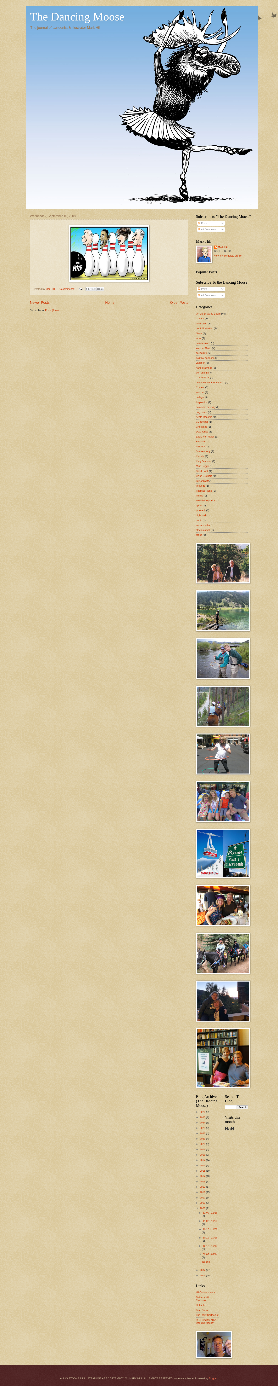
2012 (203, 1186)
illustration (201, 323)
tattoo (199, 534)
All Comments (207, 229)
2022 (203, 1133)
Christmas (201, 426)
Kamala (200, 456)
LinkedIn (200, 1305)
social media (203, 525)
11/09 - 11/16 (210, 1212)
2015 (203, 1170)
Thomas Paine (204, 490)
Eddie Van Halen (205, 436)
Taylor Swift (202, 480)
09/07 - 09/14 (210, 1254)
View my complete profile (228, 255)
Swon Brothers (204, 475)
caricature (201, 352)
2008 (203, 1208)
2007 (203, 1270)
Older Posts (179, 302)
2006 (203, 1275)
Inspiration (201, 402)
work (198, 338)
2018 (203, 1154)
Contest (200, 387)
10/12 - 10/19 (210, 1245)
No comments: (66, 288)
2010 (203, 1197)
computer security (206, 407)
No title (206, 1261)
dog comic (201, 412)
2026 (203, 1112)
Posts (202, 223)
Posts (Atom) (52, 310)
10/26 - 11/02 (210, 1229)
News (199, 333)
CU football (202, 421)
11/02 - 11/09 (210, 1221)
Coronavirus (202, 377)
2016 (203, 1165)
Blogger (213, 1378)
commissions (203, 343)
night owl (201, 515)
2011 (203, 1192)
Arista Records (204, 416)
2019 (203, 1149)
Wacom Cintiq (203, 348)
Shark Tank (202, 471)
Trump (199, 495)
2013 (203, 1181)
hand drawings (204, 367)
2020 (203, 1144)
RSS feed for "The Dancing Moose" (206, 1321)
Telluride (200, 485)
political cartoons (205, 358)
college (200, 397)
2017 (203, 1160)
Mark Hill (223, 247)
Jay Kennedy (203, 451)
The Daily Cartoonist (207, 1315)
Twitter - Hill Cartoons (202, 1299)
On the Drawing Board (208, 313)
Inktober (200, 446)
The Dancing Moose (77, 16)
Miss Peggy (202, 466)
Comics (200, 318)
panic (199, 520)
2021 (203, 1138)
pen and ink (202, 372)
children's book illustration (210, 382)
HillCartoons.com (205, 1292)
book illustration (204, 328)
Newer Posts (40, 302)
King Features (203, 461)
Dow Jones (202, 431)
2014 (203, 1176)
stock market (203, 530)
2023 (203, 1128)
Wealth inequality (205, 500)
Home (109, 302)
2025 (203, 1117)
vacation (200, 362)
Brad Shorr (202, 1310)
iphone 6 (200, 510)
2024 (203, 1122)
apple (199, 505)
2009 (203, 1202)
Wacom (200, 392)
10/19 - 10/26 (210, 1237)
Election (200, 441)
